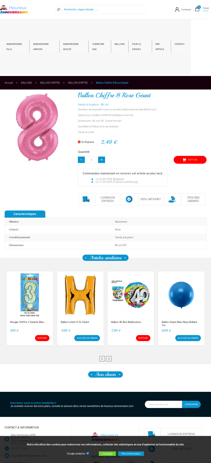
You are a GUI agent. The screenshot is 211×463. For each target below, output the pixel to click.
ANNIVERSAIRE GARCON (52, 25)
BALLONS (133, 25)
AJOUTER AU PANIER (87, 293)
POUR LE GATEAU (154, 25)
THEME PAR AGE (111, 25)
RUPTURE (190, 115)
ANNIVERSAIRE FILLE (21, 25)
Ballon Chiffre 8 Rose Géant (112, 38)
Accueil (9, 38)
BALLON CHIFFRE (50, 38)
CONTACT (196, 25)
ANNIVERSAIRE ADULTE (84, 25)
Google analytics (76, 453)
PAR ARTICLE (177, 25)
